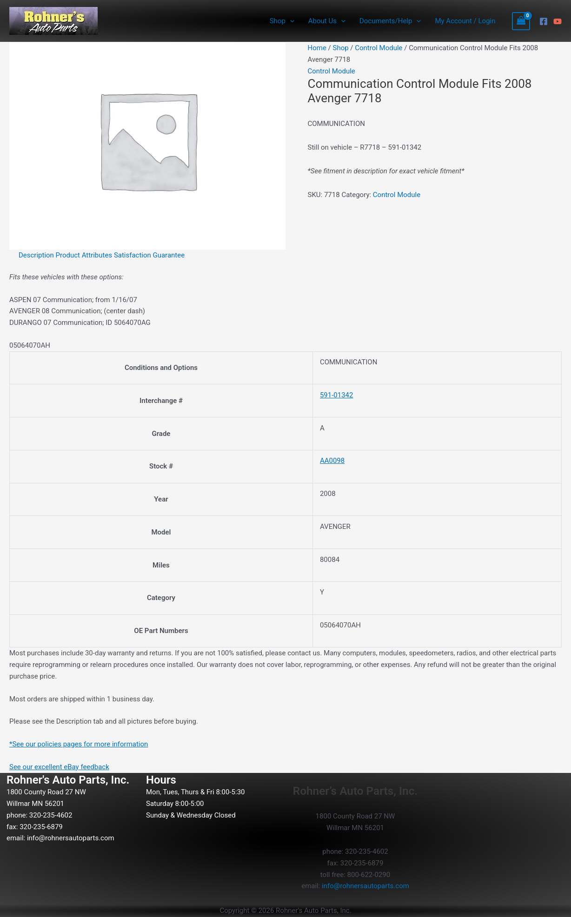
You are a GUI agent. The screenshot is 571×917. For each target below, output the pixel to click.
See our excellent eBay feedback (59, 767)
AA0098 (332, 460)
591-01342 (336, 395)
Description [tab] (36, 255)
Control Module (378, 48)
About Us (326, 21)
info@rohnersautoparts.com (70, 838)
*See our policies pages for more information (78, 744)
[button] (290, 21)
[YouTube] (557, 21)
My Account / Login (465, 21)
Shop (282, 21)
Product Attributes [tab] (84, 255)
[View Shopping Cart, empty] (521, 21)
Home (317, 48)
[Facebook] (543, 21)
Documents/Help (390, 21)
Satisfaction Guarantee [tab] (149, 255)
